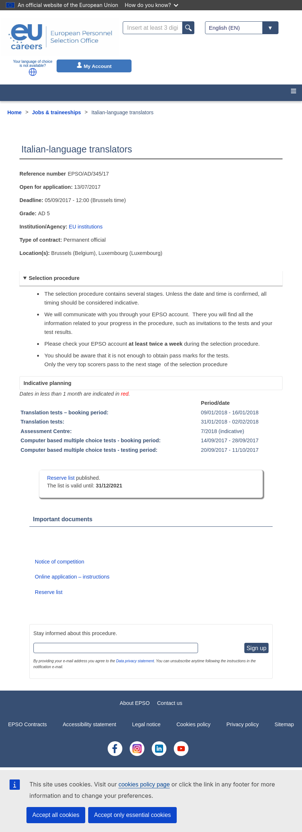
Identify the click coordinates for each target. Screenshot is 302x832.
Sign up (256, 648)
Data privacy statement (135, 661)
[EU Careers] (60, 37)
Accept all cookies (55, 815)
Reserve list (61, 478)
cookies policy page (144, 784)
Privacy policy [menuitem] (242, 724)
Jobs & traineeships (56, 112)
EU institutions (86, 227)
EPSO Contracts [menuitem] (27, 724)
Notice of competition (59, 562)
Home (14, 112)
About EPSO (135, 703)
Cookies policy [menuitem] (193, 724)
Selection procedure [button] (54, 278)
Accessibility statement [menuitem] (89, 724)
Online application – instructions (72, 577)
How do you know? (152, 5)
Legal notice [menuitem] (146, 724)
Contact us (169, 703)
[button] (32, 72)
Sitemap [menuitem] (284, 724)
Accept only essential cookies (132, 815)
